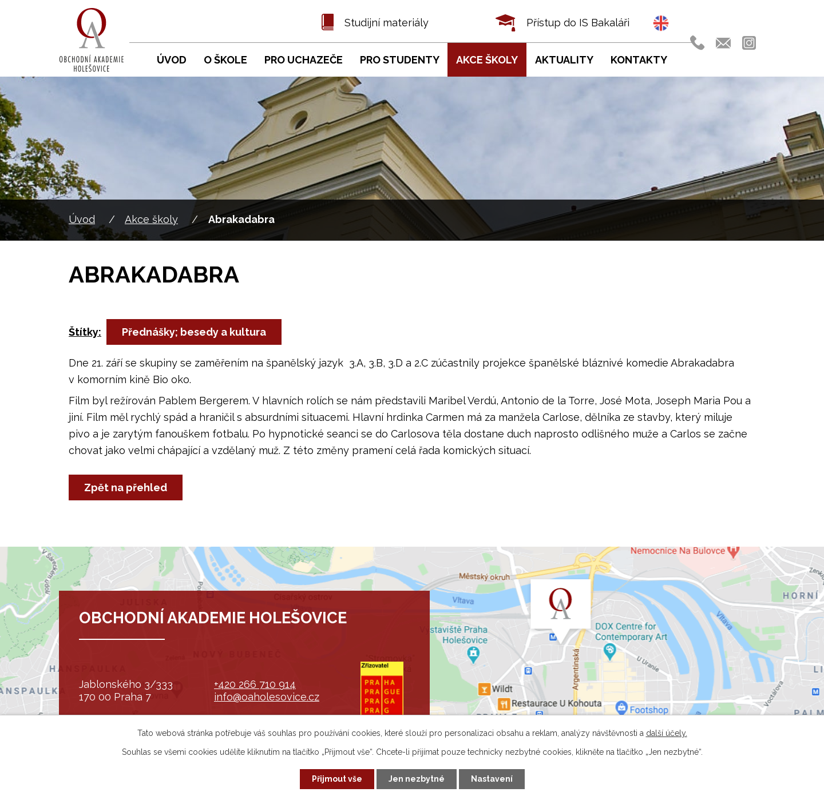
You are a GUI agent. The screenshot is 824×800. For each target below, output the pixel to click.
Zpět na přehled (125, 487)
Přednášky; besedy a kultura (194, 332)
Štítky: (85, 332)
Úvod (82, 219)
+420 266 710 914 (255, 684)
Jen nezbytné (417, 778)
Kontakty (639, 60)
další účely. (666, 733)
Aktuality (564, 60)
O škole (225, 60)
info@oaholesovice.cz (266, 697)
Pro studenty (399, 60)
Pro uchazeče (303, 60)
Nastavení (492, 778)
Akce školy (151, 219)
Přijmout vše (337, 778)
